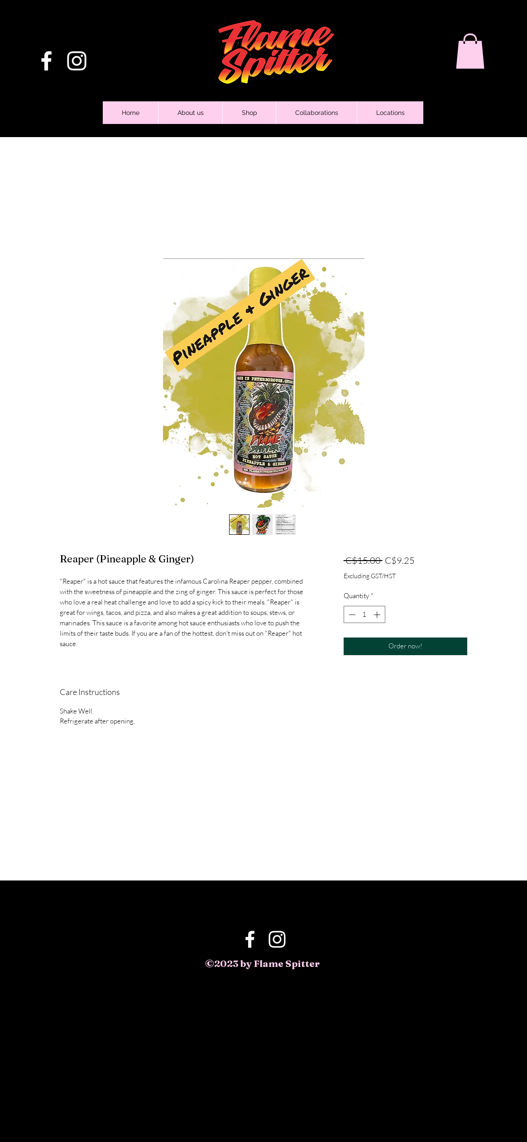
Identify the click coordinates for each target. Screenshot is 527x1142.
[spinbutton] (364, 614)
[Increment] (378, 614)
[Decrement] (351, 614)
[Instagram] (77, 61)
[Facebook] (46, 61)
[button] (470, 51)
